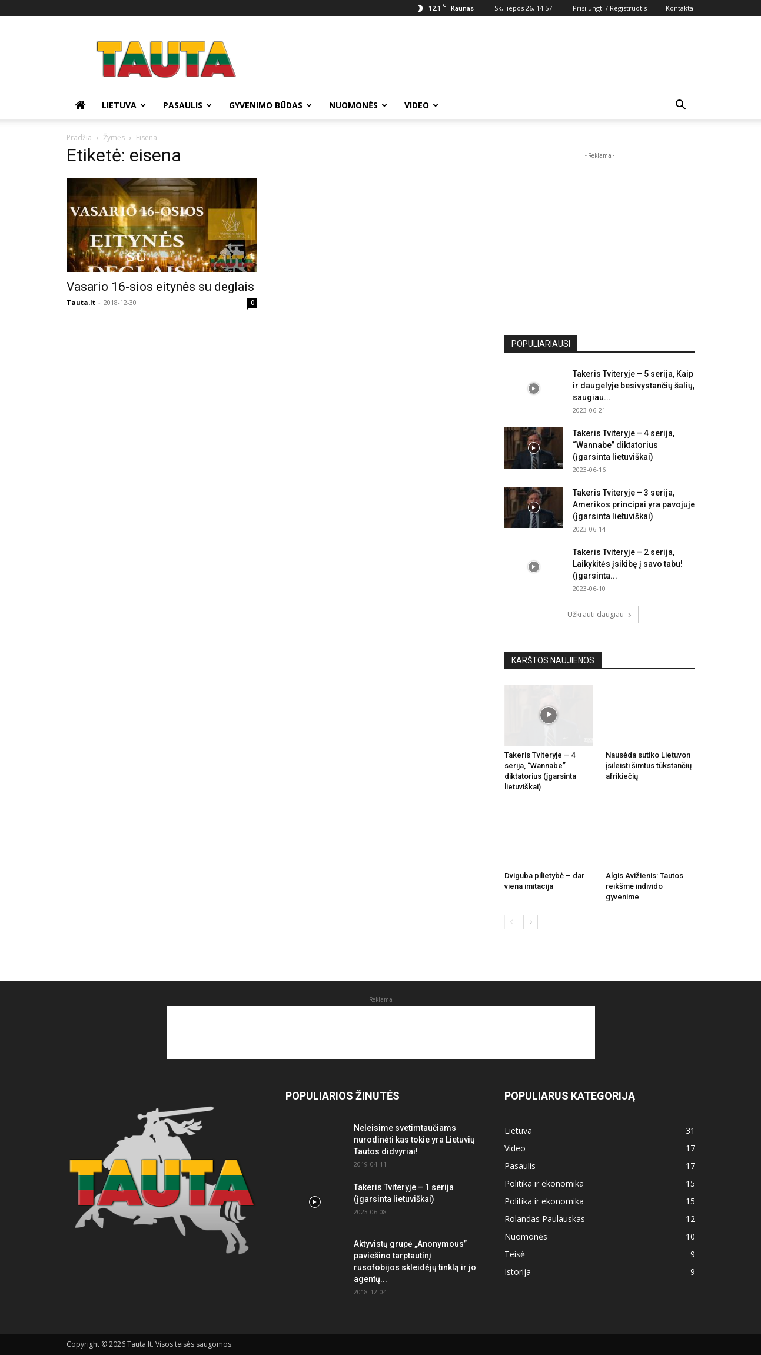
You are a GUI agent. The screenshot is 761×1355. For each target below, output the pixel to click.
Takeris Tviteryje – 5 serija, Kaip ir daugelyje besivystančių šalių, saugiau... (633, 385)
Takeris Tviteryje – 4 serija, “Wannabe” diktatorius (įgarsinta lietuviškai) (623, 445)
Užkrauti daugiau (599, 614)
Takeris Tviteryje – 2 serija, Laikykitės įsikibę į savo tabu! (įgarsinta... (628, 563)
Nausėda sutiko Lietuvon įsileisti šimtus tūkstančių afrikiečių (649, 765)
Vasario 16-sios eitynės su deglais (160, 287)
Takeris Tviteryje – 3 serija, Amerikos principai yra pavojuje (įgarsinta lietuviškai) (634, 504)
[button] (681, 106)
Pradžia (79, 137)
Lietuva (124, 105)
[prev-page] (511, 922)
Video (421, 105)
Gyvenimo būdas (270, 105)
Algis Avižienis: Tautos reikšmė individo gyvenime (644, 886)
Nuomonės (358, 105)
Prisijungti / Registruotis (610, 8)
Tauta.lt (81, 302)
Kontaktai (680, 8)
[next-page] (530, 922)
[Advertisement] (481, 59)
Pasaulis (187, 105)
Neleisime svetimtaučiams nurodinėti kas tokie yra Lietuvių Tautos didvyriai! (414, 1139)
